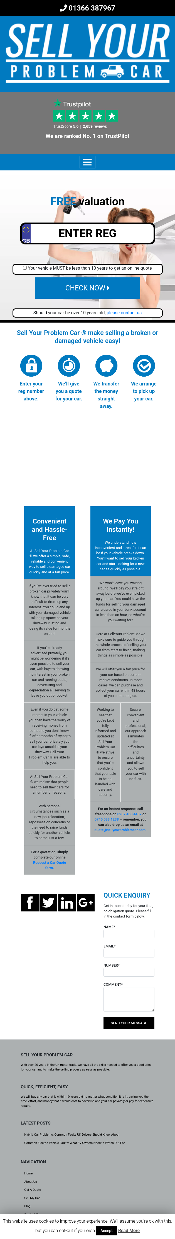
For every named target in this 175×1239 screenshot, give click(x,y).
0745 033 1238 (107, 819)
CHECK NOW (87, 288)
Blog (27, 1206)
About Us (30, 1182)
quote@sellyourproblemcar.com (120, 830)
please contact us (124, 312)
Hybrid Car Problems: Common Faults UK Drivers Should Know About (71, 1134)
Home (28, 1173)
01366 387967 (87, 8)
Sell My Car (32, 1198)
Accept (106, 1230)
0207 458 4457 (129, 814)
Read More (129, 1230)
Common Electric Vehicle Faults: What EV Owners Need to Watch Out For (74, 1143)
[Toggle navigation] (87, 162)
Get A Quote (32, 1190)
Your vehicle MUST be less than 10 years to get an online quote (90, 268)
